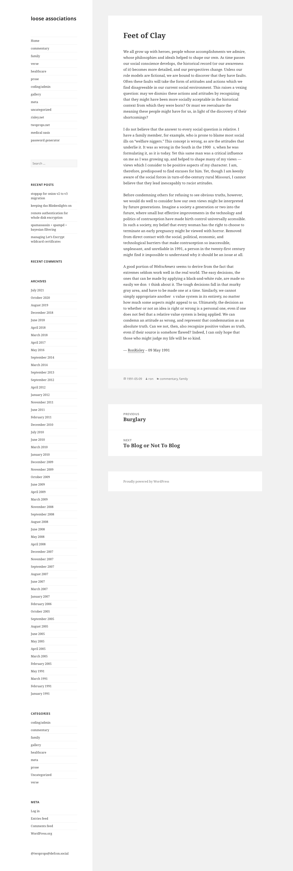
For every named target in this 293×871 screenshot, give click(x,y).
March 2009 (39, 499)
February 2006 (41, 604)
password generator (45, 140)
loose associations (53, 18)
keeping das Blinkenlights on (51, 206)
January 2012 (40, 395)
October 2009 (40, 477)
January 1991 (40, 694)
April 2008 (38, 544)
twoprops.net (40, 125)
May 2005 (37, 641)
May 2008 (37, 537)
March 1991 (39, 679)
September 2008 (42, 514)
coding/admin (40, 87)
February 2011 (41, 417)
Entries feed (39, 818)
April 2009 (38, 492)
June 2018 (38, 320)
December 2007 (42, 552)
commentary (40, 48)
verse (35, 64)
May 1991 (37, 671)
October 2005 (40, 611)
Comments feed (42, 826)
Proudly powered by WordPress (146, 481)
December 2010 (42, 425)
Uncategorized (41, 775)
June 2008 (38, 529)
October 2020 (40, 298)
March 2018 (39, 335)
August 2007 (39, 574)
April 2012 (38, 387)
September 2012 (42, 380)
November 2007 (42, 559)
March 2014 (39, 365)
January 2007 (40, 596)
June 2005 (38, 634)
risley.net (37, 117)
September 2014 (42, 357)
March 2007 (39, 589)
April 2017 (38, 342)
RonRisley (136, 350)
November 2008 (42, 507)
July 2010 (37, 432)
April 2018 (38, 328)
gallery (36, 94)
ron (150, 379)
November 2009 (42, 469)
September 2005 (42, 619)
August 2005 (39, 626)
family (35, 56)
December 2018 (42, 313)
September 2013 (42, 372)
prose (35, 79)
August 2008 (39, 522)
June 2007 (38, 581)
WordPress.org (41, 833)
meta (34, 102)
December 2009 (42, 462)
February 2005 (41, 664)
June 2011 (38, 410)
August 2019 (39, 305)
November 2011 (42, 402)
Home (35, 41)
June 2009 (38, 484)
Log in (35, 811)
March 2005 (39, 656)
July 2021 (37, 290)
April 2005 (38, 649)
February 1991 (41, 686)
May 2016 (37, 350)
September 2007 (42, 567)
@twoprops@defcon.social (50, 853)
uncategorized (41, 110)
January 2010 (40, 454)
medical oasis (40, 133)
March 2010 (39, 447)
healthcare (38, 71)
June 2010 (38, 440)
